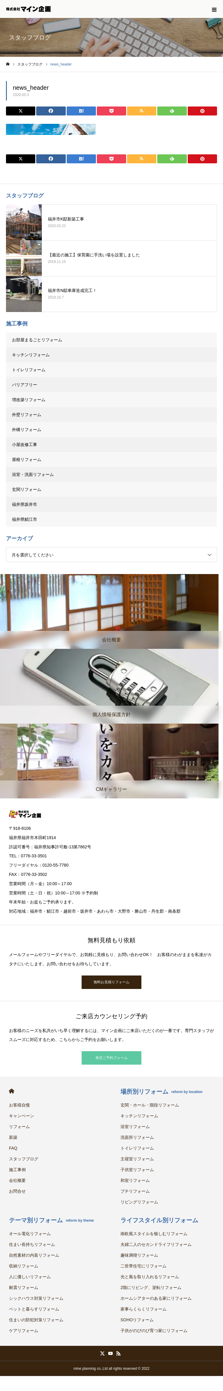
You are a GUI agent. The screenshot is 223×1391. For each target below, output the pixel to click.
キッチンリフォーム (31, 354)
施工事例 (17, 1169)
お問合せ (17, 1191)
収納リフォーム (23, 1266)
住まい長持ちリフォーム (32, 1244)
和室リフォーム (135, 1180)
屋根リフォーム (26, 459)
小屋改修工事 (24, 444)
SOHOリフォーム (137, 1319)
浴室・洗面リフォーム (33, 474)
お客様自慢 (19, 1105)
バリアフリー (24, 384)
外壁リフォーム (28, 414)
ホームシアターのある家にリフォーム (156, 1298)
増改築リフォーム (28, 399)
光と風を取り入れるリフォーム (149, 1276)
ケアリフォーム (23, 1330)
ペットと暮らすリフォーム (34, 1309)
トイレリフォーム (28, 369)
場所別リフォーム (161, 1091)
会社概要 (17, 1180)
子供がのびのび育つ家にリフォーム (153, 1330)
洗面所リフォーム (137, 1137)
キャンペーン (21, 1115)
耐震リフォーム (23, 1287)
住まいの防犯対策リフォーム (36, 1319)
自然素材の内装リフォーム (34, 1255)
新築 (13, 1137)
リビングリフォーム (139, 1202)
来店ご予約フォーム (111, 1058)
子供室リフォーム (137, 1169)
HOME (11, 1091)
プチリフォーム (135, 1191)
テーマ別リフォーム (51, 1220)
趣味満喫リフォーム (139, 1255)
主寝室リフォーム (137, 1158)
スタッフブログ (23, 1158)
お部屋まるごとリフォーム (37, 339)
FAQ (13, 1148)
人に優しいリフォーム (30, 1276)
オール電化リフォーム (30, 1233)
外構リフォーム (26, 429)
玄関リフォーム (26, 489)
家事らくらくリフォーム (143, 1309)
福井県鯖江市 (24, 519)
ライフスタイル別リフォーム (159, 1220)
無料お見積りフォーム (111, 982)
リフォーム (19, 1126)
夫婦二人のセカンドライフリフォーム (156, 1244)
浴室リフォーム (135, 1126)
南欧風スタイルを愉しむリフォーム (153, 1233)
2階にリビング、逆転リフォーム (150, 1287)
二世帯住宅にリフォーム (143, 1266)
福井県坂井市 (24, 504)
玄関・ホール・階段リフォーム (149, 1105)
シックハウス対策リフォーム (36, 1298)
